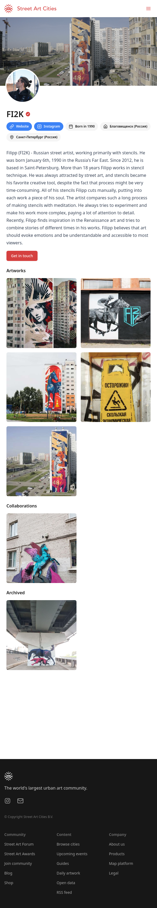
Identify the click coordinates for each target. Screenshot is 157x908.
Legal (113, 873)
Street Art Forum (19, 844)
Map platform (121, 863)
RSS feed (64, 892)
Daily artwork (68, 873)
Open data (66, 882)
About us (117, 844)
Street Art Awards (19, 853)
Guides (63, 863)
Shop (8, 882)
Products (117, 853)
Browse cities (68, 844)
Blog (8, 873)
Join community (18, 863)
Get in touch (22, 255)
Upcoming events (72, 853)
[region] (78, 719)
